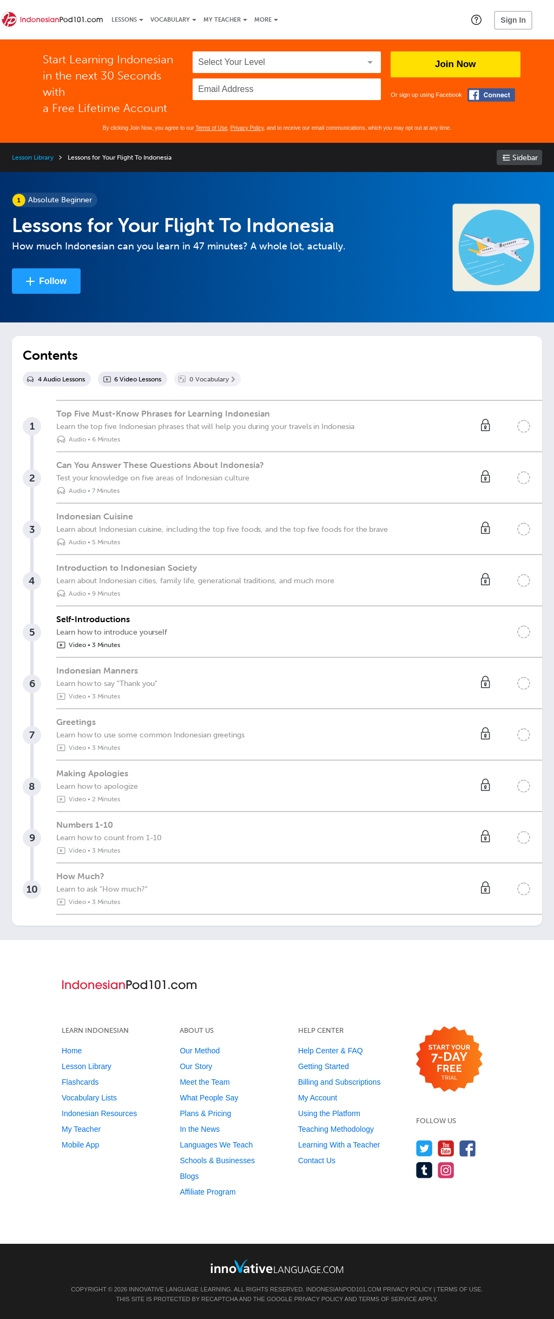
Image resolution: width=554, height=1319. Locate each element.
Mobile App (80, 1144)
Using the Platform (329, 1113)
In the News (200, 1129)
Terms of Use (211, 128)
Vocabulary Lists (89, 1097)
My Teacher (222, 19)
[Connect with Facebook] (491, 95)
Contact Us (316, 1160)
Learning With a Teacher (339, 1144)
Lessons (124, 19)
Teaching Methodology (336, 1129)
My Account (317, 1097)
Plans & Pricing (205, 1113)
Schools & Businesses (217, 1160)
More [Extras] (263, 19)
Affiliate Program (207, 1192)
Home (72, 1050)
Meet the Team (204, 1082)
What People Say (209, 1097)
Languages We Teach (216, 1144)
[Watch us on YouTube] (446, 1148)
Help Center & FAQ (330, 1050)
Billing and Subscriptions (339, 1082)
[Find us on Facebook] (467, 1148)
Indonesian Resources (99, 1113)
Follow (53, 281)
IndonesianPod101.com (343, 1289)
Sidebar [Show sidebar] (525, 157)
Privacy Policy (247, 128)
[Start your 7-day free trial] (449, 1059)
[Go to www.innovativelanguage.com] (277, 1266)
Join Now (455, 64)
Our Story (196, 1066)
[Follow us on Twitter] (424, 1148)
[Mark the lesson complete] (523, 426)
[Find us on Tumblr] (424, 1170)
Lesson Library (33, 157)
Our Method (200, 1050)
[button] (476, 19)
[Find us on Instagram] (446, 1170)
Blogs (189, 1176)
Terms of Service (388, 1299)
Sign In (513, 20)
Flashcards (80, 1082)
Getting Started (323, 1066)
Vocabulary (170, 19)
